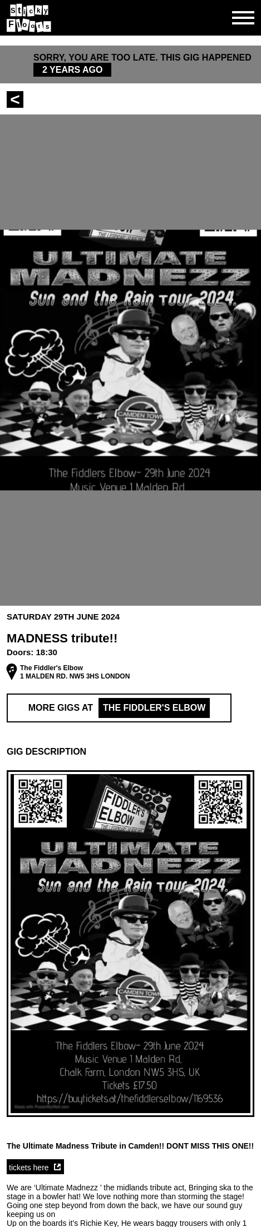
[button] (130, 752)
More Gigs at (119, 708)
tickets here (29, 1167)
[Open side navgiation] (243, 18)
